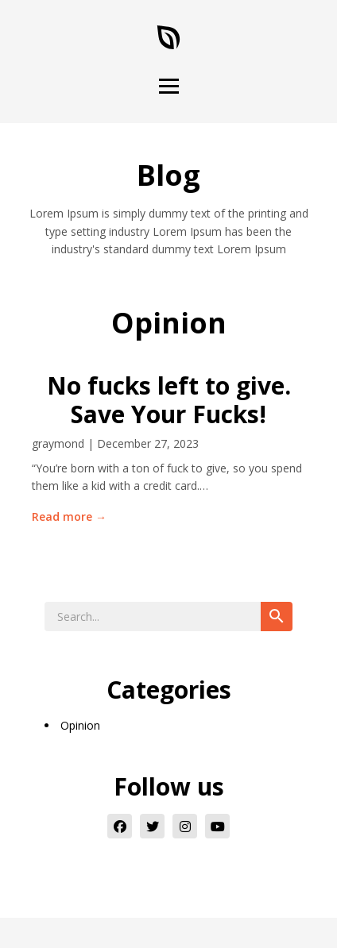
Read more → (69, 516)
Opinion (80, 725)
